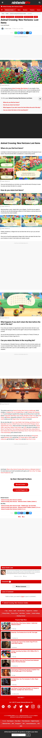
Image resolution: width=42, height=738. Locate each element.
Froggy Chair (18, 439)
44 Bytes (35, 715)
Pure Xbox (17, 721)
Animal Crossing (10, 17)
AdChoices (12, 717)
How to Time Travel (29, 430)
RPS (21, 726)
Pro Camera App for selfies (25, 437)
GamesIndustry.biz (31, 723)
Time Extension (26, 721)
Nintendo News (6, 723)
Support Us (29, 610)
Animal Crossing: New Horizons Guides (18, 13)
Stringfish (26, 415)
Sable (2, 427)
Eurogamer (18, 723)
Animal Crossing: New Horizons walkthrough (24, 410)
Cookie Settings (36, 613)
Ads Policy (22, 613)
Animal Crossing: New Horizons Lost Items (20, 98)
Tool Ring (6, 429)
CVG (38, 723)
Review (20, 507)
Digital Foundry (35, 721)
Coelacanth (7, 415)
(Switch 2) (19, 501)
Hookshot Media (11, 715)
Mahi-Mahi (13, 415)
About (10, 610)
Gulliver (38, 425)
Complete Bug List (20, 412)
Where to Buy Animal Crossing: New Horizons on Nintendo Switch (22, 469)
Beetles (8, 417)
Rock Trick (12, 429)
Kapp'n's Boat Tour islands (19, 419)
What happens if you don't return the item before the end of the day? (21, 107)
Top (6, 610)
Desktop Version (21, 616)
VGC (24, 723)
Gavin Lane (8, 28)
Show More (21, 697)
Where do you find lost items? (11, 102)
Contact (35, 610)
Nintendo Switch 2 (29, 17)
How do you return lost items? (11, 105)
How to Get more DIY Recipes (27, 424)
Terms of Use (14, 613)
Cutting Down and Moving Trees (23, 429)
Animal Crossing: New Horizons (20, 88)
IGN (13, 723)
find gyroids (35, 435)
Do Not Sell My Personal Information (24, 717)
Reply (25, 576)
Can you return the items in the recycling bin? (15, 110)
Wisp (8, 427)
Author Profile (18, 576)
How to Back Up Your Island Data (16, 430)
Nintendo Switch (19, 17)
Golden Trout (32, 415)
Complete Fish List (10, 412)
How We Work (21, 610)
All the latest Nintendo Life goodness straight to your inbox (21, 732)
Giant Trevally (20, 415)
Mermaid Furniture (21, 484)
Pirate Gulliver (17, 427)
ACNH (35, 17)
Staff (15, 610)
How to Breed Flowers (14, 424)
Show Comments (21, 586)
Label (5, 427)
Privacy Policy (5, 613)
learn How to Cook (30, 439)
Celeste (12, 427)
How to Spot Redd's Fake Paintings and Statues (24, 422)
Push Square (10, 721)
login (22, 596)
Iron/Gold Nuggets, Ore (20, 490)
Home (3, 13)
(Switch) (11, 499)
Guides (7, 13)
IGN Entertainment (24, 715)
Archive (28, 613)
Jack (25, 427)
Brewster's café (8, 437)
